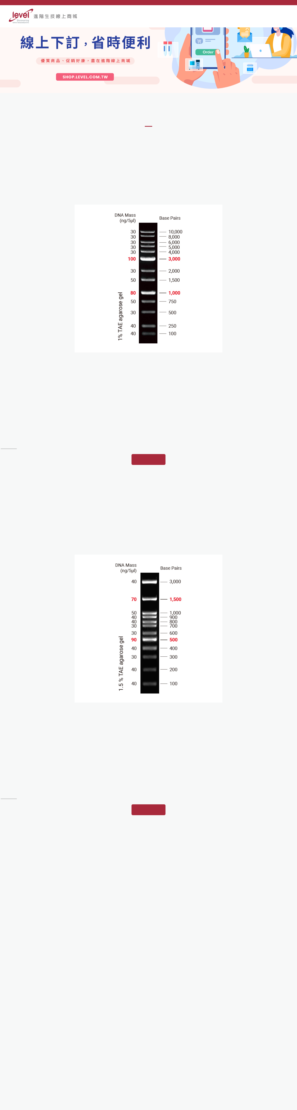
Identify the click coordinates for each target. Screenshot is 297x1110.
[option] (148, 74)
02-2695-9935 (29, 1054)
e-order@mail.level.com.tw (39, 1070)
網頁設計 (267, 1103)
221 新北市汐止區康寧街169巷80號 (47, 1046)
